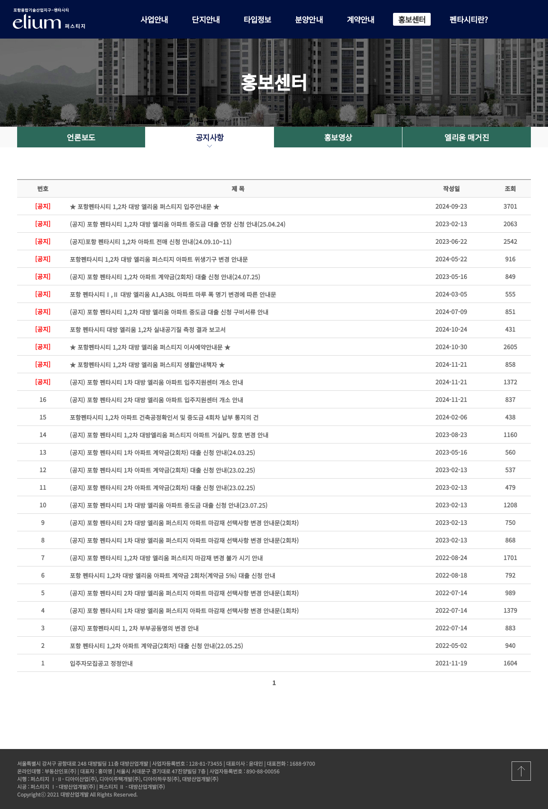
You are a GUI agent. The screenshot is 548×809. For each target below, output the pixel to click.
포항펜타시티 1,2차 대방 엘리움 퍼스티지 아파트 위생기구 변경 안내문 (159, 259)
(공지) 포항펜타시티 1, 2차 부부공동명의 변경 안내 (134, 628)
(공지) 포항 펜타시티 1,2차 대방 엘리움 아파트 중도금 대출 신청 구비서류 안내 (169, 312)
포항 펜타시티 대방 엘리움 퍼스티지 (55, 18)
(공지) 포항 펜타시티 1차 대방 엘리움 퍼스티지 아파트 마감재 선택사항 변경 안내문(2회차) (184, 540)
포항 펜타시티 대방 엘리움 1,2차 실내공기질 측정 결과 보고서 (148, 329)
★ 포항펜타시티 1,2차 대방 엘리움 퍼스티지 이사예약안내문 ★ (150, 347)
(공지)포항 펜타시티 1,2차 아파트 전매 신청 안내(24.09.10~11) (151, 241)
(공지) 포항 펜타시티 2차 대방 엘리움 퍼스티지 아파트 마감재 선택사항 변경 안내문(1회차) (184, 593)
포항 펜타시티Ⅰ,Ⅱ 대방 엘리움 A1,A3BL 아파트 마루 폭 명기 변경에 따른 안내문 (173, 294)
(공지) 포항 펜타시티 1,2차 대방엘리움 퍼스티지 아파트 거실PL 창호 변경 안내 (169, 435)
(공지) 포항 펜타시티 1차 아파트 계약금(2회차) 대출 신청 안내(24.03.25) (162, 452)
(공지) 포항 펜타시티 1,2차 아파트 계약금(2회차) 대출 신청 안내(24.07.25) (165, 277)
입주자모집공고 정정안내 (101, 663)
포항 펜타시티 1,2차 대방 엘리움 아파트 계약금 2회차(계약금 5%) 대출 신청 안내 (172, 575)
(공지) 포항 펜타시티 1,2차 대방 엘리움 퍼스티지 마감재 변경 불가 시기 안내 (166, 558)
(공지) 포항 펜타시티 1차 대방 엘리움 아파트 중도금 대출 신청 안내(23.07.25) (169, 505)
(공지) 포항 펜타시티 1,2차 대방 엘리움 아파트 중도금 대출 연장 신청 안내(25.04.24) (178, 224)
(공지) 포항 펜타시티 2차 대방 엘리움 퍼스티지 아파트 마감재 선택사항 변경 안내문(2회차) (184, 522)
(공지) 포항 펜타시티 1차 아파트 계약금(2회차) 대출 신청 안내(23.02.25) (162, 470)
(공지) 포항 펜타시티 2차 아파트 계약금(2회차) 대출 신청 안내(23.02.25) (162, 487)
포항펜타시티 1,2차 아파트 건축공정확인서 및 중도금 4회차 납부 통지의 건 (164, 417)
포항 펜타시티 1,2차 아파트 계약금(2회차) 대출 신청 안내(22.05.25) (156, 645)
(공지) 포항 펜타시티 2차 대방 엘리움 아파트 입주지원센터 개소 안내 (156, 400)
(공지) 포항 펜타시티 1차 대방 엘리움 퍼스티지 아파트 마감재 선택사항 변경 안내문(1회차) (184, 610)
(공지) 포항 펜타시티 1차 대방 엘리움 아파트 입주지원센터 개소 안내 (156, 382)
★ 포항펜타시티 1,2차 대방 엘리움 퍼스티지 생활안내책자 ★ (147, 364)
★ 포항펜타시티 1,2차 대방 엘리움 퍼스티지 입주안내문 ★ (144, 206)
